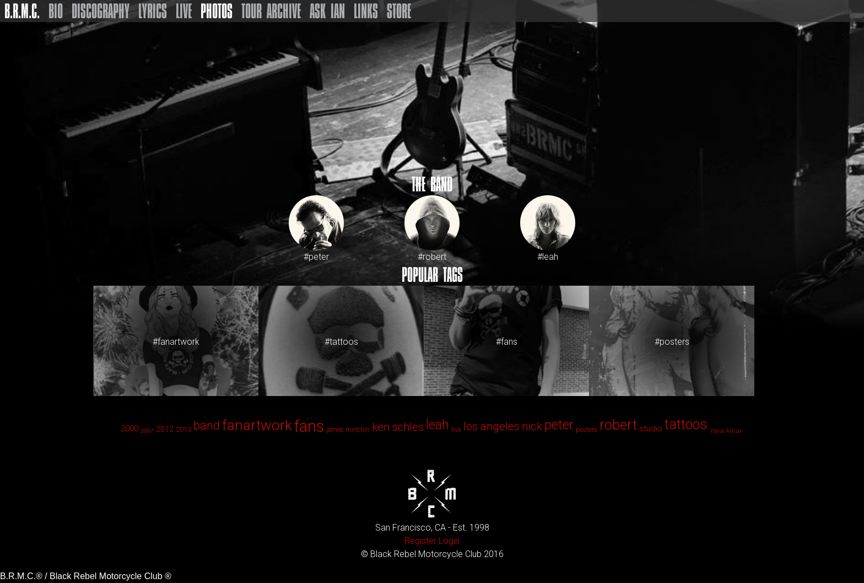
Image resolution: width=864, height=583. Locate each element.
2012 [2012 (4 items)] (165, 429)
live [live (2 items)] (456, 430)
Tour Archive (271, 11)
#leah (547, 228)
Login (449, 541)
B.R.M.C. (22, 11)
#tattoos (341, 341)
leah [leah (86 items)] (437, 424)
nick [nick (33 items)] (532, 426)
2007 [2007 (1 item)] (147, 431)
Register (420, 541)
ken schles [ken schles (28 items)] (398, 427)
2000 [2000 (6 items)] (129, 429)
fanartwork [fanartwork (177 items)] (257, 425)
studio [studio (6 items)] (650, 429)
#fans (506, 341)
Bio (55, 11)
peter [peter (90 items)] (559, 424)
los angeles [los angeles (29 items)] (491, 426)
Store (399, 11)
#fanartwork (176, 341)
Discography (100, 11)
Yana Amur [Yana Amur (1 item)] (726, 431)
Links (366, 11)
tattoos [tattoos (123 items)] (686, 424)
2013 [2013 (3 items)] (183, 429)
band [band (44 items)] (206, 425)
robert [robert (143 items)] (618, 424)
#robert (432, 228)
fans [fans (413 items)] (309, 426)
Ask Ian (327, 11)
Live (184, 11)
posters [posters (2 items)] (586, 430)
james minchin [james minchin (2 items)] (348, 430)
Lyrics (152, 11)
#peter (316, 228)
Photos (217, 11)
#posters (672, 341)
